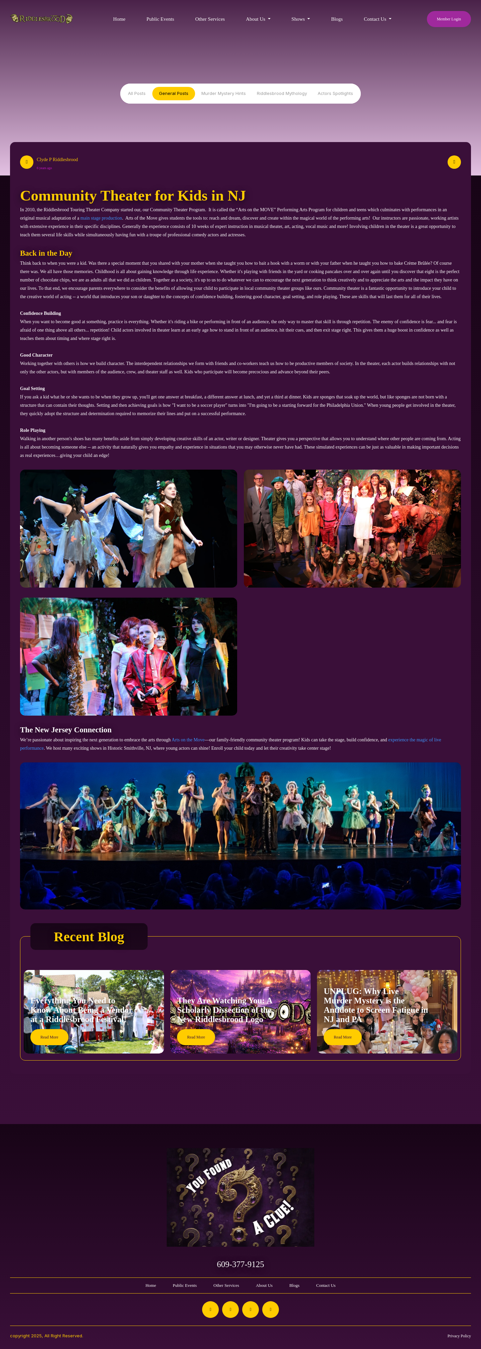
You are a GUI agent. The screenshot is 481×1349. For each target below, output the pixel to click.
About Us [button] (256, 19)
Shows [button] (299, 19)
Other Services (210, 19)
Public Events (160, 19)
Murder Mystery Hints (223, 93)
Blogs (337, 19)
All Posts (137, 93)
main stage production (101, 218)
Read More (49, 1037)
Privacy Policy (459, 1336)
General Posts (173, 93)
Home (119, 19)
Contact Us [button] (375, 19)
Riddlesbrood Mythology (282, 93)
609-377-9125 (240, 1264)
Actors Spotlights (335, 93)
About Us (264, 1285)
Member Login (449, 19)
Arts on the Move (188, 739)
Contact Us (325, 1285)
